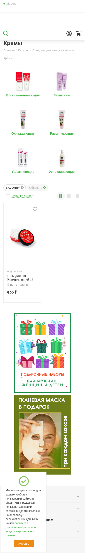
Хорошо (23, 543)
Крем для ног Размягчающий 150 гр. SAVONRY (21, 278)
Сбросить (37, 187)
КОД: (9, 271)
